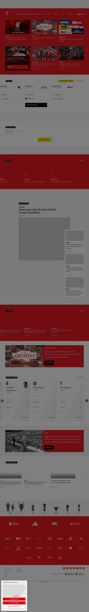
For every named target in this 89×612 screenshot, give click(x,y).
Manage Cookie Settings (14, 606)
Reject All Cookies (14, 602)
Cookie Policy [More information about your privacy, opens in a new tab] (16, 596)
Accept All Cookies (14, 599)
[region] (14, 595)
